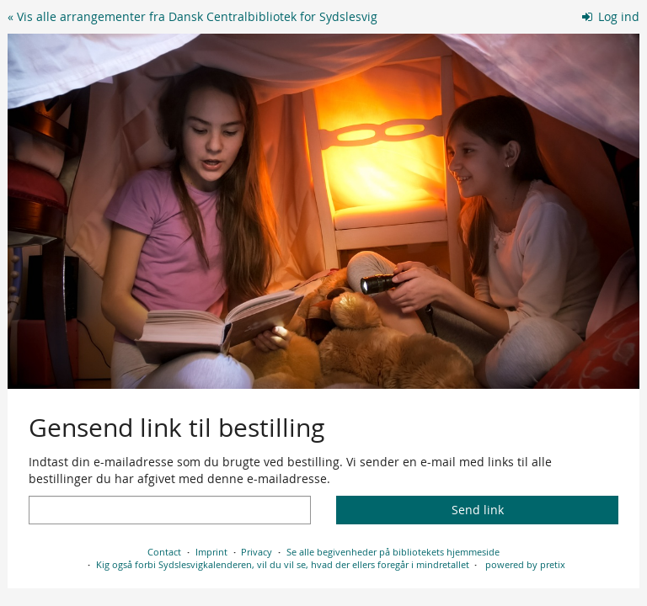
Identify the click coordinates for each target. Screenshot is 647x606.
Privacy (256, 551)
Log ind (611, 16)
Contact (164, 551)
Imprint (211, 551)
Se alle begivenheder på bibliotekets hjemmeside (393, 551)
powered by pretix (525, 564)
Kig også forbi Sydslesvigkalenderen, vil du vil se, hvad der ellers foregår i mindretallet (282, 564)
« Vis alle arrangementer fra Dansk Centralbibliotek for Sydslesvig (192, 16)
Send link (478, 510)
